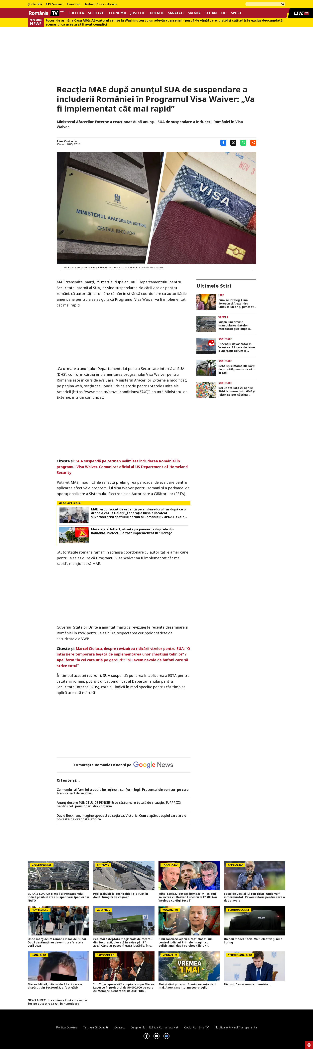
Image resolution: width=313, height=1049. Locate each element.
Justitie (138, 13)
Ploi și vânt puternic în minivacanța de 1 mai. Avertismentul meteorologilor (187, 986)
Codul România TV (196, 1027)
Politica (76, 13)
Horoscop (73, 4)
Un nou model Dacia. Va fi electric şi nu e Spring (253, 940)
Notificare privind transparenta (236, 1027)
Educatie (156, 13)
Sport (236, 13)
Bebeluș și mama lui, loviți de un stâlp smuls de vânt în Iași (237, 369)
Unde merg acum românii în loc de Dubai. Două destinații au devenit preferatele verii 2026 (57, 942)
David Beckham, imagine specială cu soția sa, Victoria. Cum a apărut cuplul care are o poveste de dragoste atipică (121, 817)
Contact (119, 1027)
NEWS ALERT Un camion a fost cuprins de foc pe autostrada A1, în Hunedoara (57, 1002)
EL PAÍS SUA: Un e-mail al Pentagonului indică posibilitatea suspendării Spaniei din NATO (58, 897)
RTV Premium (54, 4)
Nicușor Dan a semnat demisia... (247, 984)
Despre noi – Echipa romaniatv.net (154, 1027)
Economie (118, 13)
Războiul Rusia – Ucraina (100, 4)
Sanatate (176, 13)
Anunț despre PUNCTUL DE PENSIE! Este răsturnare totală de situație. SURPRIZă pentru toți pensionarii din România (119, 804)
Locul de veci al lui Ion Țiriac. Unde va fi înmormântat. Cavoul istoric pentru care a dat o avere (254, 897)
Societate (96, 13)
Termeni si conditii (95, 1027)
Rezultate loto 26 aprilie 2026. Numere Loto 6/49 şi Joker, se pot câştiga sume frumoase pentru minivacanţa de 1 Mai (236, 391)
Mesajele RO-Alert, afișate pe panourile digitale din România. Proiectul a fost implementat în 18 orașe (132, 531)
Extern (211, 13)
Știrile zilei (35, 4)
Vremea (194, 13)
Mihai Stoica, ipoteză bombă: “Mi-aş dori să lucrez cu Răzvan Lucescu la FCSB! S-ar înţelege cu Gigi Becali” (187, 897)
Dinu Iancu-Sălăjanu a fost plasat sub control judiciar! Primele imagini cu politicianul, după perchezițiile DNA (185, 942)
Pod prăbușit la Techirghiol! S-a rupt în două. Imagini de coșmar (120, 895)
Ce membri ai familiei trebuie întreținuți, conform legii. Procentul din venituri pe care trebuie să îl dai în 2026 (123, 791)
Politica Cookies (66, 1027)
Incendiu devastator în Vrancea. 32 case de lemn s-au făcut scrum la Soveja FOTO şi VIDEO (236, 347)
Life (224, 13)
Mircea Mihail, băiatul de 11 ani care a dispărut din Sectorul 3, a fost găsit (55, 986)
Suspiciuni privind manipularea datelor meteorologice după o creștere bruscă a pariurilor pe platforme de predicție (237, 325)
